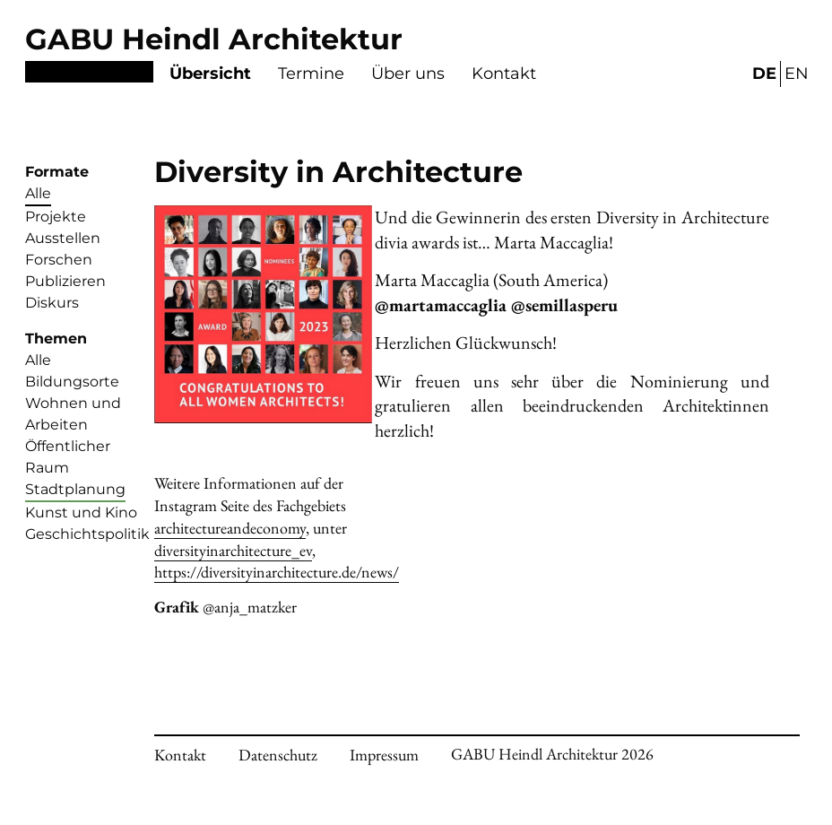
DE (764, 73)
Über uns (408, 73)
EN (796, 73)
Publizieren (65, 281)
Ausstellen (62, 238)
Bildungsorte (72, 381)
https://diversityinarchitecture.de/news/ (276, 571)
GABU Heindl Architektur (214, 39)
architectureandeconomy (230, 527)
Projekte (55, 216)
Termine (311, 73)
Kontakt (504, 73)
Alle (38, 193)
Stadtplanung (75, 489)
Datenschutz (277, 754)
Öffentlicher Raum (67, 457)
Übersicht (210, 73)
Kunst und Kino (81, 512)
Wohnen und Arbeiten (73, 414)
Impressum (384, 754)
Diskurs (52, 302)
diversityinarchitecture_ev (233, 550)
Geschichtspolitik (87, 534)
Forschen (58, 259)
